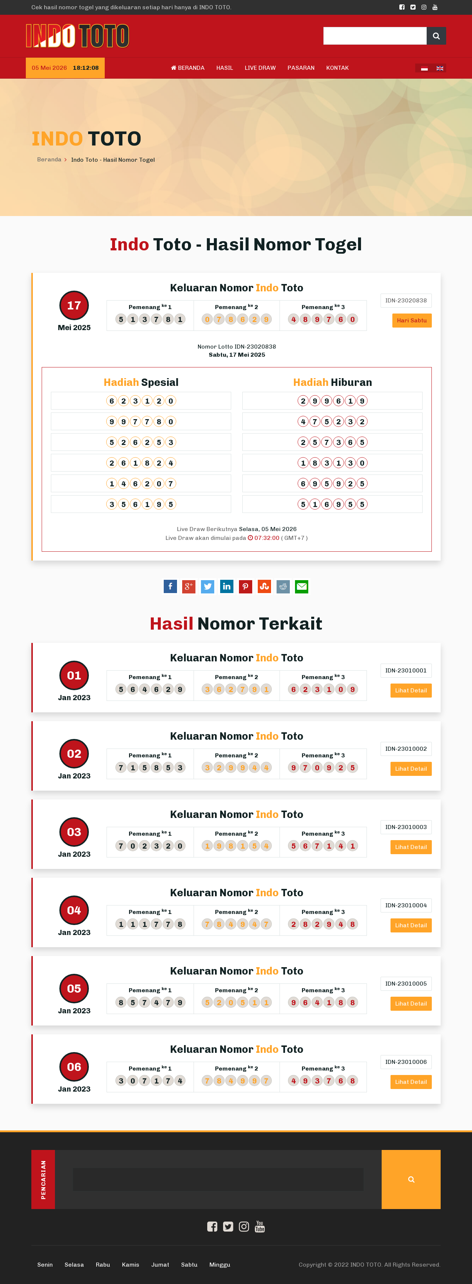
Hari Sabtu (412, 320)
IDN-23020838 (406, 300)
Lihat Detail (411, 690)
